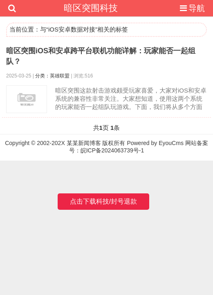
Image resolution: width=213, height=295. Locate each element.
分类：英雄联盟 (52, 76)
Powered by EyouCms (155, 143)
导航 (191, 8)
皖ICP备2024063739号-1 (112, 150)
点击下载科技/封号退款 (103, 201)
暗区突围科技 (91, 8)
